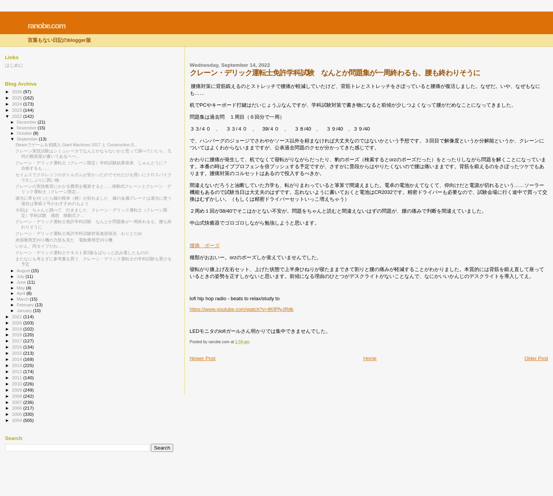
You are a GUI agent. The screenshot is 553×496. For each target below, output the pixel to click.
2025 (17, 97)
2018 (17, 334)
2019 (17, 328)
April (21, 293)
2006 (17, 407)
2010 (17, 383)
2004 (17, 420)
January (25, 310)
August (24, 270)
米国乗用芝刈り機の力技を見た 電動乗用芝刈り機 (64, 240)
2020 (17, 322)
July (21, 276)
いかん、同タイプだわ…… (40, 246)
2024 (17, 103)
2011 (17, 377)
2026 (17, 91)
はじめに (14, 65)
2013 (17, 365)
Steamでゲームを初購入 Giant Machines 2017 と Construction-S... (76, 144)
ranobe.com (46, 25)
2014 (17, 359)
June (22, 282)
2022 (17, 116)
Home (370, 358)
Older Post (536, 358)
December (27, 122)
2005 (17, 414)
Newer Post (202, 358)
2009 (17, 389)
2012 (17, 371)
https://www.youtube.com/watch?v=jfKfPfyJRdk (242, 309)
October (25, 133)
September (28, 139)
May (21, 288)
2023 (17, 109)
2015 (17, 353)
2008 (17, 395)
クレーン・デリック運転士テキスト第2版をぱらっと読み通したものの (82, 252)
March (23, 299)
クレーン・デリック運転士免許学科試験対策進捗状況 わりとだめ (78, 233)
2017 (17, 340)
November (27, 128)
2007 (17, 402)
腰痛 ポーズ (205, 245)
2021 (17, 316)
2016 (17, 346)
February (26, 305)
